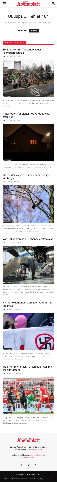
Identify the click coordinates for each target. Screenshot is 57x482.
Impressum (20, 474)
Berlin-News (7, 96)
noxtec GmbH (37, 449)
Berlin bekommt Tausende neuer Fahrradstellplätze (22, 51)
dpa (4, 56)
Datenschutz (31, 474)
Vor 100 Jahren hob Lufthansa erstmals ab (28, 239)
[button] (4, 3)
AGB (39, 474)
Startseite (34, 30)
